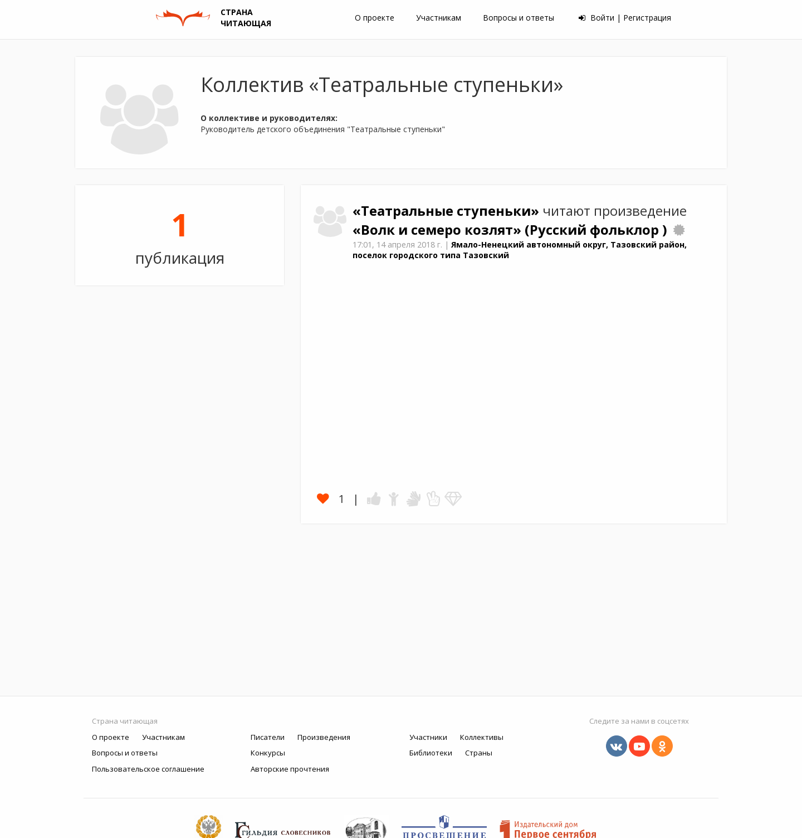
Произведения (323, 737)
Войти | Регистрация (625, 17)
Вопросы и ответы (518, 17)
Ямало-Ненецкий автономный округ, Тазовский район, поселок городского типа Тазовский (520, 249)
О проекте (374, 17)
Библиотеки (430, 753)
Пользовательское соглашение (148, 769)
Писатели (268, 737)
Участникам (438, 17)
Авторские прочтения (290, 769)
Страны (478, 753)
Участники (428, 737)
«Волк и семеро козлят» (439, 230)
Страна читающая (125, 721)
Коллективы (481, 737)
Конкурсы (268, 753)
